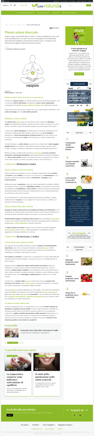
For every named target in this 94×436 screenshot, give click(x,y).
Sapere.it (90, 1)
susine (13, 294)
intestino (31, 105)
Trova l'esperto (42, 13)
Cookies (60, 428)
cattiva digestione (20, 223)
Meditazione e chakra (26, 164)
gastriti (13, 230)
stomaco (24, 105)
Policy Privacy (49, 428)
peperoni (54, 292)
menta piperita (20, 296)
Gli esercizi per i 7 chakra (28, 236)
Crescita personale (82, 1)
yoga (27, 281)
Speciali (55, 13)
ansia (12, 221)
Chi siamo (24, 425)
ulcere (7, 230)
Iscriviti (23, 5)
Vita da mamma (64, 1)
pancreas (38, 153)
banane (45, 292)
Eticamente (72, 1)
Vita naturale (12, 342)
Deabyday (56, 1)
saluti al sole (29, 283)
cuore (46, 248)
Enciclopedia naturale (25, 13)
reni (42, 105)
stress (22, 230)
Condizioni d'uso (36, 428)
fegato (37, 105)
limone (12, 296)
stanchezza (55, 218)
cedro (25, 294)
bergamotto (39, 296)
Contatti (35, 425)
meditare (12, 290)
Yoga (21, 342)
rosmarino (29, 296)
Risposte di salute (69, 13)
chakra (18, 122)
